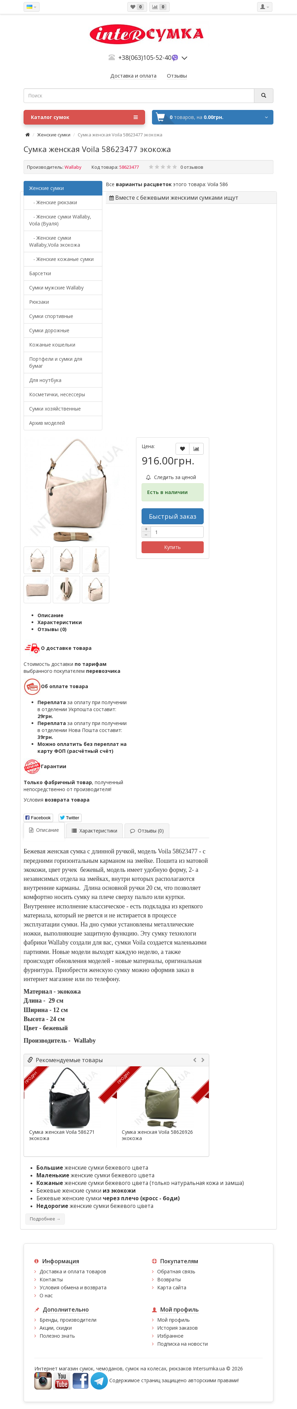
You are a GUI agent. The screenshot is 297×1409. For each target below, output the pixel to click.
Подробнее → (45, 1219)
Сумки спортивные (51, 316)
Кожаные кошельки (52, 344)
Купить (172, 547)
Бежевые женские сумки (86, 1190)
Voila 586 (217, 184)
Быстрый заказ (172, 516)
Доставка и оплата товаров (73, 1271)
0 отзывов (191, 167)
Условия (57, 799)
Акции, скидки (56, 1327)
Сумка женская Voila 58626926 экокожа (157, 1135)
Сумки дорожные (49, 330)
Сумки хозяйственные (55, 408)
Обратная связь (176, 1271)
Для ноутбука (45, 380)
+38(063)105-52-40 (144, 57)
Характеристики (59, 622)
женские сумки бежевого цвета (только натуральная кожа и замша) (140, 1183)
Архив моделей (47, 423)
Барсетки (40, 273)
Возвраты (169, 1279)
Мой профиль (173, 1319)
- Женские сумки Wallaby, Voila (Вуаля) (60, 220)
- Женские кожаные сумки (61, 259)
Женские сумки (53, 135)
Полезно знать (57, 1335)
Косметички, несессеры (57, 394)
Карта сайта (171, 1287)
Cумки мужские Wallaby (56, 287)
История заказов (177, 1327)
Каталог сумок (84, 117)
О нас (46, 1295)
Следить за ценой (171, 477)
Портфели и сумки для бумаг (55, 362)
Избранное (170, 1335)
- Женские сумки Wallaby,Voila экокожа (54, 241)
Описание (50, 615)
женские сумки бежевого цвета (92, 1167)
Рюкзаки (39, 301)
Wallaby (73, 167)
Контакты (51, 1279)
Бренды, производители (68, 1319)
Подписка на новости (182, 1343)
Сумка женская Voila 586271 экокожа (62, 1135)
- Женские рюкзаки (53, 202)
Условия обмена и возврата (73, 1287)
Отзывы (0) (52, 629)
